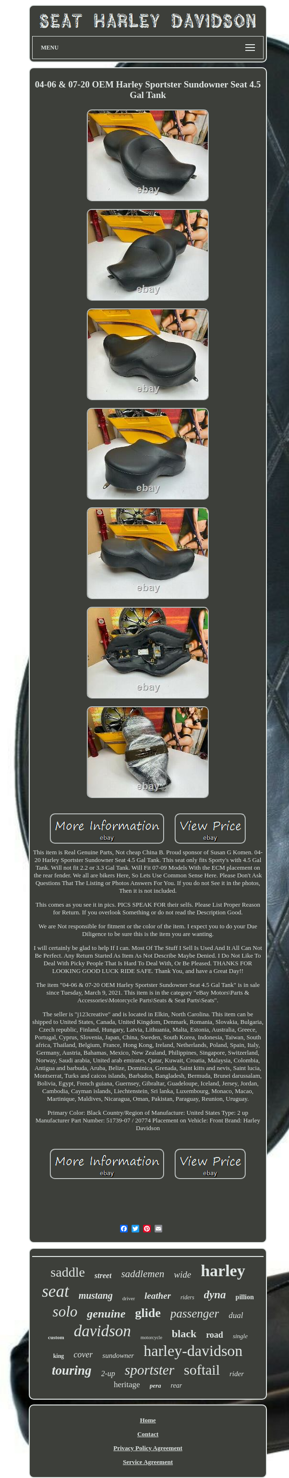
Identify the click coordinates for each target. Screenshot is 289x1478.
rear (176, 1385)
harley (223, 1271)
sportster (149, 1370)
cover (83, 1354)
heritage (127, 1384)
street (103, 1275)
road (214, 1335)
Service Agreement (148, 1462)
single (240, 1336)
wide (182, 1274)
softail (202, 1370)
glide (147, 1313)
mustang (96, 1295)
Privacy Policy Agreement (147, 1448)
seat (55, 1291)
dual (236, 1315)
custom (56, 1337)
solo (65, 1311)
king (58, 1356)
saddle (67, 1272)
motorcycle (151, 1337)
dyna (215, 1295)
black (184, 1334)
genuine (106, 1313)
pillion (245, 1297)
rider (236, 1374)
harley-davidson (193, 1350)
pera (155, 1385)
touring (72, 1370)
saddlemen (142, 1274)
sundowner (118, 1355)
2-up (108, 1373)
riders (187, 1297)
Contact (147, 1434)
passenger (194, 1313)
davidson (102, 1331)
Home (148, 1420)
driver (128, 1298)
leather (157, 1296)
